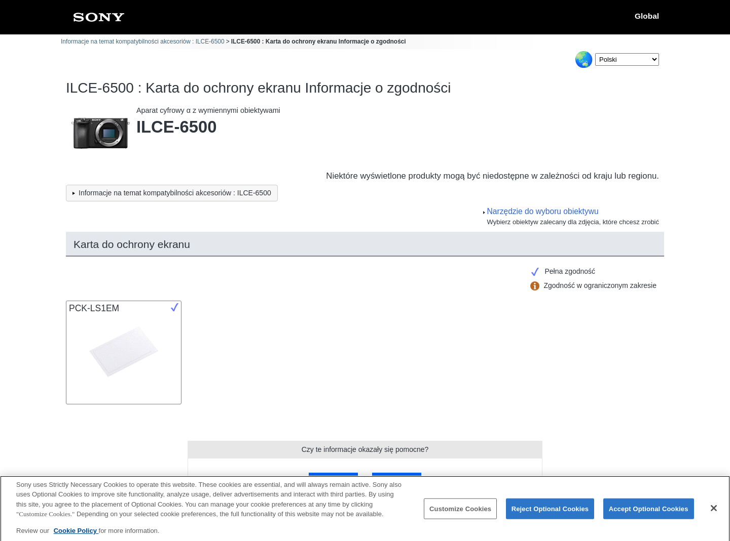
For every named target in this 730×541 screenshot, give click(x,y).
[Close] (714, 513)
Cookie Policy (76, 535)
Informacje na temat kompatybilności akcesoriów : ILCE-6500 (143, 41)
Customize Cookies (460, 513)
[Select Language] (627, 59)
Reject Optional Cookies (550, 513)
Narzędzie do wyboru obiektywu (543, 211)
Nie (396, 479)
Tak (333, 479)
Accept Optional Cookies (648, 513)
